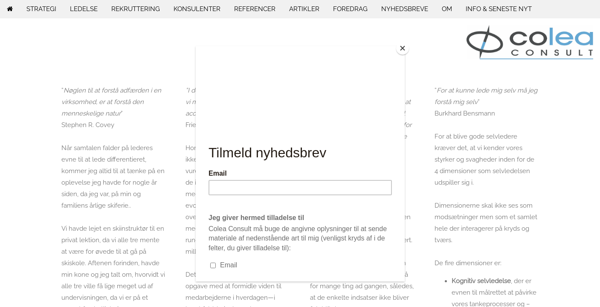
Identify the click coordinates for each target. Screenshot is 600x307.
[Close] (402, 48)
